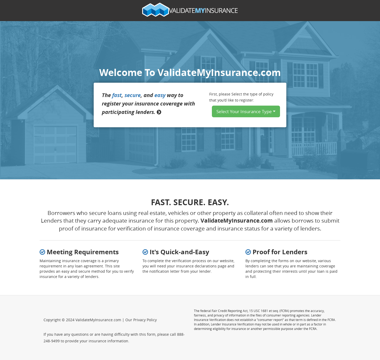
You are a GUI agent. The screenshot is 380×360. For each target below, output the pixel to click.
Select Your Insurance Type (246, 111)
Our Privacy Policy (141, 319)
